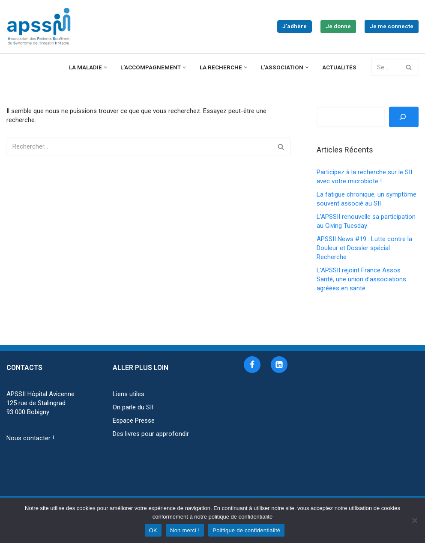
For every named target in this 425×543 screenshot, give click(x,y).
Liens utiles (128, 394)
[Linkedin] (279, 364)
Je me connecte (391, 26)
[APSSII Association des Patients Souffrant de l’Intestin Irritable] (40, 26)
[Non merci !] (414, 520)
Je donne (338, 26)
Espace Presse (134, 420)
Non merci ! (185, 530)
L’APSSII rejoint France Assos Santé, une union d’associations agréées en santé (361, 279)
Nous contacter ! (30, 438)
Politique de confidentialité (246, 530)
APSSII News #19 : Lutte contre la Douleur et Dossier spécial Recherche (364, 248)
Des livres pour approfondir (151, 434)
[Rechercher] (385, 67)
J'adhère (294, 26)
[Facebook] (252, 364)
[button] (105, 67)
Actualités (339, 67)
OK (153, 530)
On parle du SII (133, 407)
